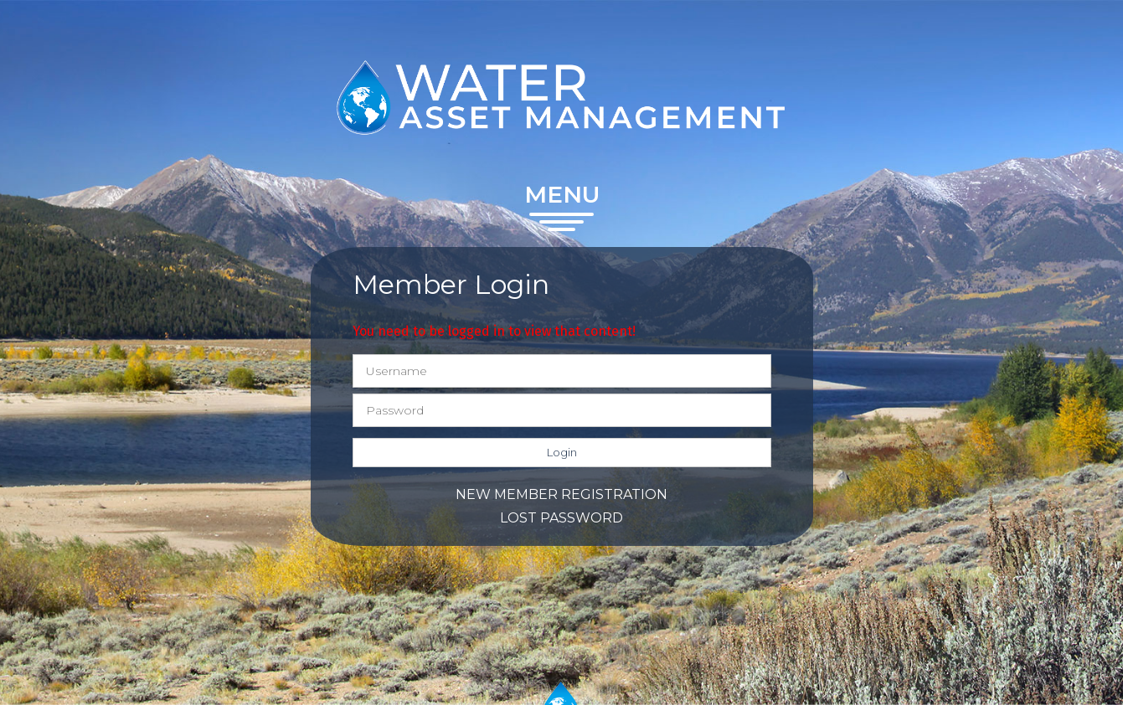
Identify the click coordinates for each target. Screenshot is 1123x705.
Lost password (561, 518)
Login (562, 452)
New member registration (561, 494)
